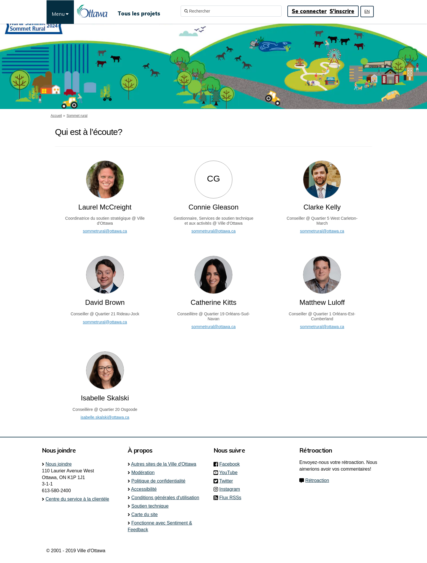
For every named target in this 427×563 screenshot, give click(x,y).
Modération (142, 472)
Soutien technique (149, 506)
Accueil (56, 116)
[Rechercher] (231, 11)
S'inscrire (342, 11)
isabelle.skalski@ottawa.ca (105, 417)
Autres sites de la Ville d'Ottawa (163, 464)
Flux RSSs (230, 497)
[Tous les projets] (139, 11)
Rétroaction (317, 480)
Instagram (231, 489)
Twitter (227, 480)
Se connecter (309, 11)
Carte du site (144, 514)
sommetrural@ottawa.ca (105, 231)
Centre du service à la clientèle (77, 499)
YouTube (230, 472)
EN (367, 11)
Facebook (231, 464)
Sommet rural (77, 116)
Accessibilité (144, 489)
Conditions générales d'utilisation (165, 497)
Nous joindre (58, 464)
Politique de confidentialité (158, 480)
